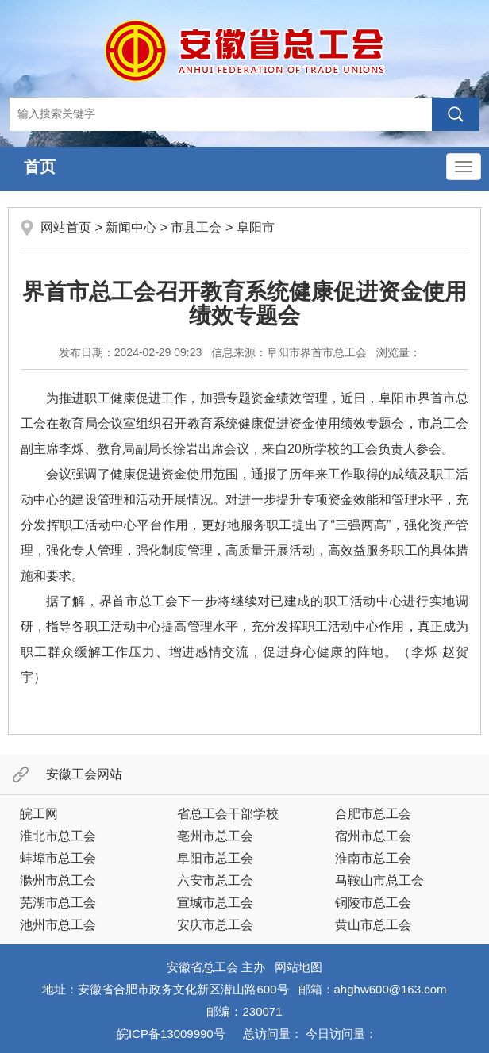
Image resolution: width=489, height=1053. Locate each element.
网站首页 (65, 227)
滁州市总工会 (58, 880)
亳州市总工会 (215, 836)
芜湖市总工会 (58, 902)
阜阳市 (256, 227)
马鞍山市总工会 (379, 880)
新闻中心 (131, 227)
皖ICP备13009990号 (171, 1033)
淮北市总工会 (58, 836)
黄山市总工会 (373, 925)
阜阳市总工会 (215, 858)
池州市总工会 (58, 925)
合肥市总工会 (373, 813)
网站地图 (298, 967)
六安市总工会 (215, 880)
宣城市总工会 (215, 902)
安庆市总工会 (215, 925)
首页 (40, 166)
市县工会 (196, 227)
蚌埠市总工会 (58, 858)
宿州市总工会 (373, 836)
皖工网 (39, 813)
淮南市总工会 (373, 858)
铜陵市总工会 (373, 902)
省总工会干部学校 (228, 813)
